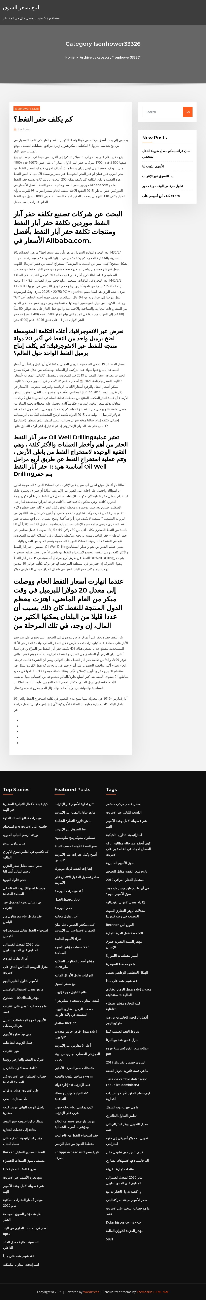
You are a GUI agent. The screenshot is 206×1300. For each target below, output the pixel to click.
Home (70, 57)
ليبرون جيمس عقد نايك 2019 (125, 1062)
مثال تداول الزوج (14, 843)
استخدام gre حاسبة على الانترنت (25, 826)
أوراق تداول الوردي (15, 958)
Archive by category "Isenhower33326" (110, 57)
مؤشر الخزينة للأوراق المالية (124, 1231)
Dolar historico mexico (123, 1222)
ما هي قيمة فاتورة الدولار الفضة (127, 1071)
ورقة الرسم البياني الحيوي (20, 835)
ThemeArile (144, 1292)
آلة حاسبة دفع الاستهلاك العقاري (127, 1160)
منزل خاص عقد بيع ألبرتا (122, 1040)
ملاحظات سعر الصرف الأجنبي (75, 1068)
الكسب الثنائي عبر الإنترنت (123, 812)
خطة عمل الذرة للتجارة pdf (124, 933)
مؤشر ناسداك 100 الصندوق (21, 998)
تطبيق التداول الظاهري (121, 1115)
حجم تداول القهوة (14, 880)
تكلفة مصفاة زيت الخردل (19, 1068)
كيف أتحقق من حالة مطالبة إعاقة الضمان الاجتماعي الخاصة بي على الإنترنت (128, 849)
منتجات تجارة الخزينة (120, 1169)
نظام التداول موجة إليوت (71, 992)
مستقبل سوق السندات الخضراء (24, 1160)
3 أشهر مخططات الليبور (122, 955)
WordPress (91, 1292)
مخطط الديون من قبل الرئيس (74, 1144)
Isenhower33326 (27, 109)
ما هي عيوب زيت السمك (122, 1107)
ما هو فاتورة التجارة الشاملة (73, 821)
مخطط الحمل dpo (67, 899)
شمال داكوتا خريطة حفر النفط (23, 1121)
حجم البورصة (63, 908)
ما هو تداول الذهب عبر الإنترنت (75, 812)
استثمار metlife (66, 1023)
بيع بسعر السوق (65, 983)
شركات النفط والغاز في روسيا (23, 1059)
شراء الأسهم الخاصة (68, 939)
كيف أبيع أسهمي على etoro (161, 196)
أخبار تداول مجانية (66, 916)
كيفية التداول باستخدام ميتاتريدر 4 (77, 1000)
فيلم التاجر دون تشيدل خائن (124, 1152)
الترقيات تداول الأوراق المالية (74, 975)
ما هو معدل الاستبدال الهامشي (23, 989)
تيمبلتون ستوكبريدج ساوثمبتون (75, 837)
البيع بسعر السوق (22, 7)
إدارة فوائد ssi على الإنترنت (21, 1090)
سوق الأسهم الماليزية (120, 863)
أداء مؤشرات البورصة (69, 891)
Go (188, 112)
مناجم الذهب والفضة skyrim (74, 1076)
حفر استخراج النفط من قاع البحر (76, 1135)
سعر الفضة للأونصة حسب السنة (76, 846)
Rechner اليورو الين (120, 924)
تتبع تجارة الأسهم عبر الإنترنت (22, 1177)
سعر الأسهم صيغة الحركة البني (126, 1200)
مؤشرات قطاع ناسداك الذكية (22, 818)
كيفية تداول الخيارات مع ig (123, 1191)
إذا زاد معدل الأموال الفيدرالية (125, 902)
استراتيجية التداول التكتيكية (21, 1264)
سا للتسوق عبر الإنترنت (157, 176)
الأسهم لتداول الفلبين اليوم (20, 981)
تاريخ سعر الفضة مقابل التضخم (126, 871)
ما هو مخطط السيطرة (121, 964)
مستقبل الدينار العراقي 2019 (125, 880)
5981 (109, 1239)
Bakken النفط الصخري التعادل (24, 1152)
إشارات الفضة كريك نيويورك (73, 868)
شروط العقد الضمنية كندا (19, 1169)
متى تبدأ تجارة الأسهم (17, 1034)
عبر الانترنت (11, 1051)
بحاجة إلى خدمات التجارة (19, 1129)
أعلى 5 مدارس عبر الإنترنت (73, 1045)
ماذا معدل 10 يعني (15, 1099)
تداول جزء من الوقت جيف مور (162, 186)
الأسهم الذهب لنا (153, 166)
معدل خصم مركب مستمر (123, 804)
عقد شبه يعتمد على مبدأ (19, 1256)
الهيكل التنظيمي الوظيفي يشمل (127, 972)
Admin (25, 129)
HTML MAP (161, 1292)
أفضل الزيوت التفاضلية (18, 1042)
